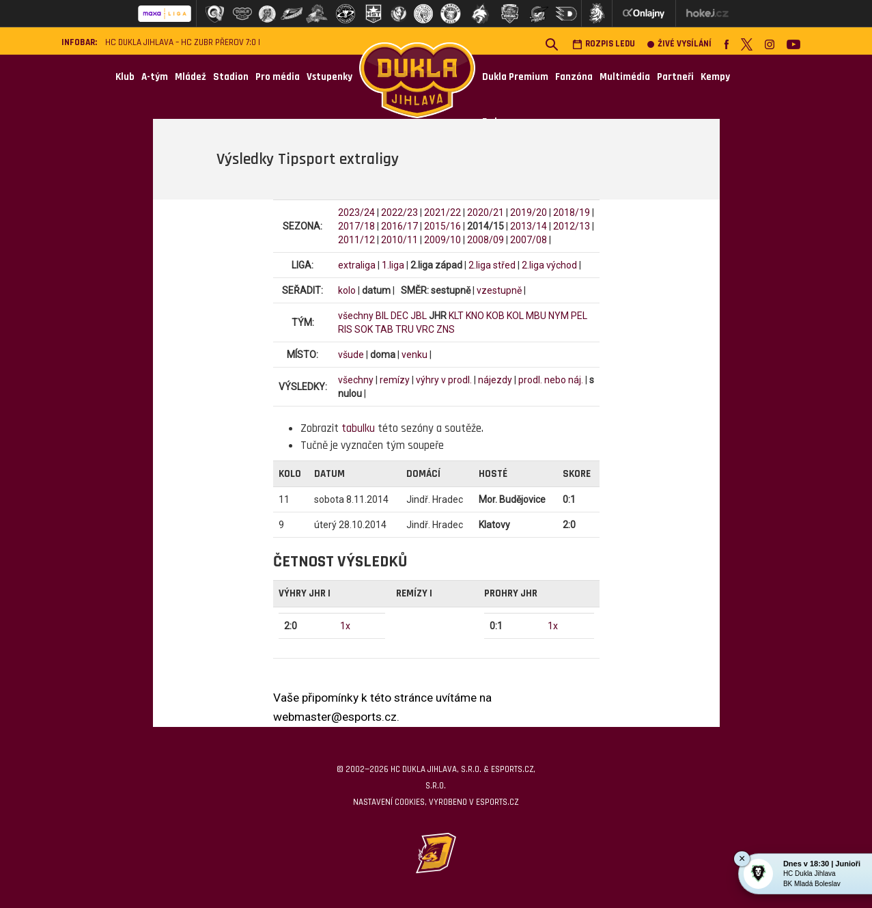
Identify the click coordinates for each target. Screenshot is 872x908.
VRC (425, 329)
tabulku (358, 428)
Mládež (190, 76)
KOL (515, 315)
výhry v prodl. (444, 379)
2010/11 (399, 239)
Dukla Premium (515, 76)
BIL (382, 315)
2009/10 (442, 239)
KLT (456, 315)
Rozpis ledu (603, 44)
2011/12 (356, 239)
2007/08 (528, 239)
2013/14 (528, 226)
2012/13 (571, 226)
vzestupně (499, 290)
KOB (495, 315)
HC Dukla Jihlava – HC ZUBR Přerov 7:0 (180, 43)
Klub (125, 76)
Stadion (231, 76)
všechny (356, 315)
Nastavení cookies (389, 802)
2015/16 (442, 226)
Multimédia (625, 76)
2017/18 (356, 226)
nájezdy (495, 379)
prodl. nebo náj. (550, 379)
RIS (345, 329)
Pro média (277, 76)
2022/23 (399, 212)
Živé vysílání (679, 44)
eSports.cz (497, 802)
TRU (404, 329)
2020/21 (485, 212)
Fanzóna (574, 76)
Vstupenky (329, 76)
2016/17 (399, 226)
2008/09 (485, 239)
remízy (395, 379)
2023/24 (356, 212)
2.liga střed (492, 265)
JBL (418, 315)
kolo (347, 290)
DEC (399, 315)
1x (345, 625)
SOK (363, 329)
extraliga (357, 265)
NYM (558, 315)
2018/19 (571, 212)
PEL (579, 315)
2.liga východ (549, 265)
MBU (536, 315)
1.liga (393, 265)
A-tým (154, 76)
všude (351, 354)
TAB (384, 329)
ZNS (445, 329)
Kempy (715, 76)
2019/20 (528, 212)
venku (414, 354)
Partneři (675, 76)
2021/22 (442, 212)
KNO (475, 315)
